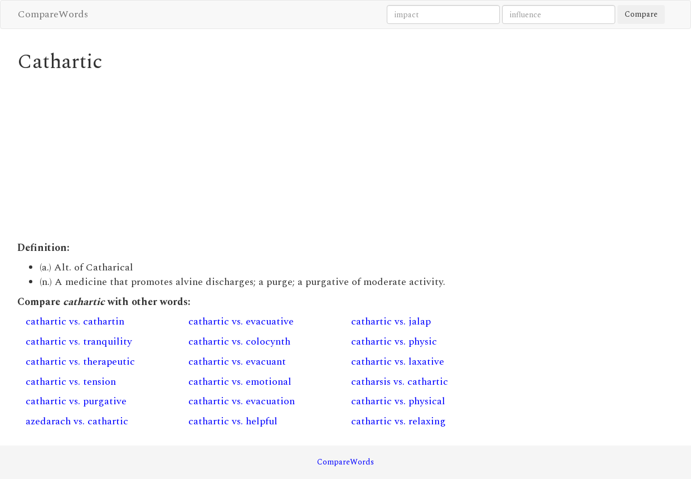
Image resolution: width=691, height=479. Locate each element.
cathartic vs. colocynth (239, 341)
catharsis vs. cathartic (399, 381)
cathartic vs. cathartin (75, 321)
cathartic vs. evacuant (237, 361)
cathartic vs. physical (398, 401)
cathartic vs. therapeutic (80, 361)
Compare (641, 14)
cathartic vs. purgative (76, 401)
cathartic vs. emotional (239, 381)
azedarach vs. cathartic (77, 421)
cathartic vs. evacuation (241, 401)
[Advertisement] (261, 157)
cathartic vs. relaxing (398, 421)
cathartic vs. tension (71, 381)
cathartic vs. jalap (391, 321)
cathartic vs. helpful (233, 421)
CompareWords (53, 14)
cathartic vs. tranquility (79, 341)
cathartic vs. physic (394, 341)
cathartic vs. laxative (397, 361)
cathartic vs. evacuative (241, 321)
